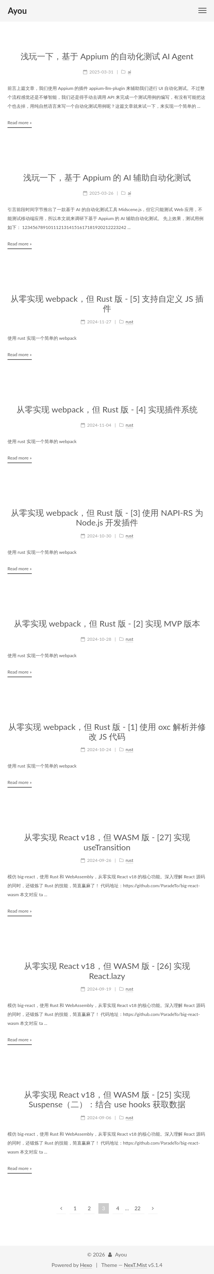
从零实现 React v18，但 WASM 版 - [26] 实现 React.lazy (107, 970)
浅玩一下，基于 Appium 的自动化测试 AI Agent (107, 56)
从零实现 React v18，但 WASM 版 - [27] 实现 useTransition (107, 842)
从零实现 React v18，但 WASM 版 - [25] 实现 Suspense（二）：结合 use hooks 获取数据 (107, 1099)
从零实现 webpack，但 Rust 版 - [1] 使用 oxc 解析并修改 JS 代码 (106, 731)
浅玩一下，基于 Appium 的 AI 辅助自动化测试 (107, 177)
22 (137, 1208)
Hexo (86, 1265)
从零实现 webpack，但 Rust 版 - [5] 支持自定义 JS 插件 (107, 303)
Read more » (19, 122)
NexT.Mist (135, 1265)
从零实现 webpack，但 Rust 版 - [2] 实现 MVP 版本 (107, 623)
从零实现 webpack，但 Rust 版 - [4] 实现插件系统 (106, 409)
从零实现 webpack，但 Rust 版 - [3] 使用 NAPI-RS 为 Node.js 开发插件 (107, 517)
